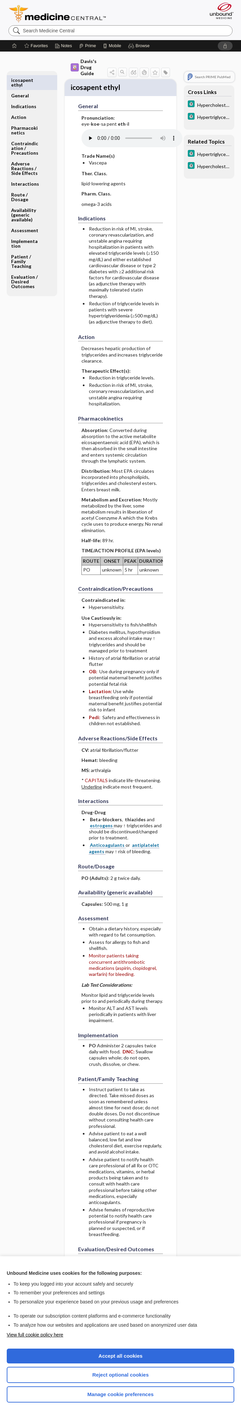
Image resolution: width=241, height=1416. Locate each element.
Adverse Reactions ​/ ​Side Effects (24, 152)
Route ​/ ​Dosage (20, 181)
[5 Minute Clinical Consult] (209, 104)
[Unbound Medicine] (219, 11)
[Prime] (87, 46)
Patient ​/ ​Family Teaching (21, 245)
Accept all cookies (121, 1356)
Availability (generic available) (23, 199)
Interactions (25, 168)
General (20, 80)
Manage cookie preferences (121, 1394)
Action (18, 101)
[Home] (14, 46)
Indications (23, 91)
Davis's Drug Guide (84, 67)
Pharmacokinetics (24, 115)
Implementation (24, 228)
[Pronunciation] (131, 139)
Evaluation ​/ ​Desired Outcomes (25, 266)
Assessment (24, 215)
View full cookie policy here (35, 1334)
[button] (139, 46)
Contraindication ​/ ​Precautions (24, 132)
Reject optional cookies (120, 1375)
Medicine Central (61, 14)
